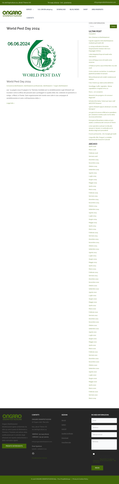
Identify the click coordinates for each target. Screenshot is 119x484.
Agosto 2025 (93, 177)
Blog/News (76, 9)
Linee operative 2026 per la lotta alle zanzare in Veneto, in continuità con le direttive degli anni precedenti (102, 130)
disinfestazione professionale (35, 86)
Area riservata (100, 9)
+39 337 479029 (44, 436)
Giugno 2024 (93, 224)
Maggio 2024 (93, 227)
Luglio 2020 (93, 379)
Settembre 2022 (94, 293)
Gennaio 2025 (93, 200)
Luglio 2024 (93, 220)
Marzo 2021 (92, 353)
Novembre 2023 (94, 247)
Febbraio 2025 (94, 197)
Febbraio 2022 (93, 316)
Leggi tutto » (11, 103)
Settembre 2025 (94, 174)
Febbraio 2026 (94, 157)
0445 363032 (54, 3)
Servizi (30, 9)
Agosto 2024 (93, 217)
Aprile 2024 (92, 230)
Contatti (30, 18)
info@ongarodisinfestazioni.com (105, 2)
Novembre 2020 (94, 366)
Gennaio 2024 (93, 240)
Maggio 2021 (93, 346)
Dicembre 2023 (94, 243)
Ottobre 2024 (93, 210)
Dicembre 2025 (94, 164)
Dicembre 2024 (94, 204)
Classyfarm (93, 34)
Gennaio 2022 (93, 320)
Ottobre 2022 (93, 290)
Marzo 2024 (93, 233)
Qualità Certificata (68, 433)
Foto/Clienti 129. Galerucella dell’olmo (102, 83)
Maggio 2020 (93, 386)
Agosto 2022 (93, 296)
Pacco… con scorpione (96, 92)
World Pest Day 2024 (20, 81)
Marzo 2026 (93, 154)
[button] (33, 9)
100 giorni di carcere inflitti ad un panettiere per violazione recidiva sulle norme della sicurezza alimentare (102, 115)
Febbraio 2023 (93, 277)
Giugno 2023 (93, 263)
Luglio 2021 (92, 339)
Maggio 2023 (93, 267)
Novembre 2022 (94, 286)
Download (62, 9)
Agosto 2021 (93, 336)
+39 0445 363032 (44, 433)
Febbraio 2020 (94, 396)
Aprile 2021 (92, 349)
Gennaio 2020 (93, 399)
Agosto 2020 (93, 376)
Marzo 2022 (93, 313)
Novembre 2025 (94, 167)
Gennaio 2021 (93, 359)
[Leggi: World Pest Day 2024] (42, 59)
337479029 (67, 3)
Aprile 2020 (93, 389)
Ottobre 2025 (93, 171)
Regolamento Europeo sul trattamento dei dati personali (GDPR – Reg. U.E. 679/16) (105, 460)
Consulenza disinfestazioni (16, 86)
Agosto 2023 (93, 257)
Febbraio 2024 (94, 237)
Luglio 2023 (93, 260)
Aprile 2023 (92, 270)
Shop (88, 9)
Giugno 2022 (93, 303)
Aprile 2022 (92, 310)
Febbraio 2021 (93, 356)
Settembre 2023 (94, 253)
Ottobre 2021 (93, 330)
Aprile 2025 (92, 190)
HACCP (64, 428)
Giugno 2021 (93, 343)
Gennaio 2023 (93, 280)
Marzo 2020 (93, 393)
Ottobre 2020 (93, 369)
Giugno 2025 (93, 184)
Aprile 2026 (92, 151)
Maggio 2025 (93, 187)
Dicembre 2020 (94, 363)
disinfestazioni (51, 86)
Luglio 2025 (93, 180)
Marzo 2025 (93, 194)
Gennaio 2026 (93, 161)
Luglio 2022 (93, 300)
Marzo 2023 (93, 273)
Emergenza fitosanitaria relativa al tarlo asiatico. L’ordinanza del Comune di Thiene (102, 122)
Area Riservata (66, 441)
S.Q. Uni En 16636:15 (45, 9)
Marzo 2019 (93, 403)
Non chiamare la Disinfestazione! (100, 37)
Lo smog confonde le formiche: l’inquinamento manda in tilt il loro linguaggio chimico (100, 49)
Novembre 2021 (94, 326)
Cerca (113, 26)
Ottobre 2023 (93, 250)
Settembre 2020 (94, 373)
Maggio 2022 (93, 306)
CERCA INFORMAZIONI (97, 23)
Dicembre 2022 (94, 283)
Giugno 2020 (93, 383)
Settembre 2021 (94, 333)
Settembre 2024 (94, 214)
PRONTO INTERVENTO (15, 445)
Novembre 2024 (94, 207)
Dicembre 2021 (94, 323)
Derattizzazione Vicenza (40, 457)
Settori (64, 424)
